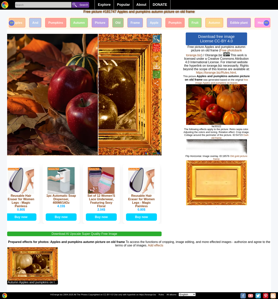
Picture (100, 22)
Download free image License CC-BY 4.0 (216, 38)
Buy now (21, 217)
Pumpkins (55, 22)
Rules (161, 294)
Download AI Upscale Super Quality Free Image (84, 233)
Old (118, 22)
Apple (154, 22)
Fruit (195, 22)
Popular (123, 5)
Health (262, 22)
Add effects (155, 245)
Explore (104, 5)
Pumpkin (175, 22)
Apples (17, 22)
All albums (171, 294)
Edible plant (239, 22)
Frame (135, 22)
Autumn (79, 22)
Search (84, 4)
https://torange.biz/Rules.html (216, 72)
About (141, 5)
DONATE (160, 5)
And (35, 22)
